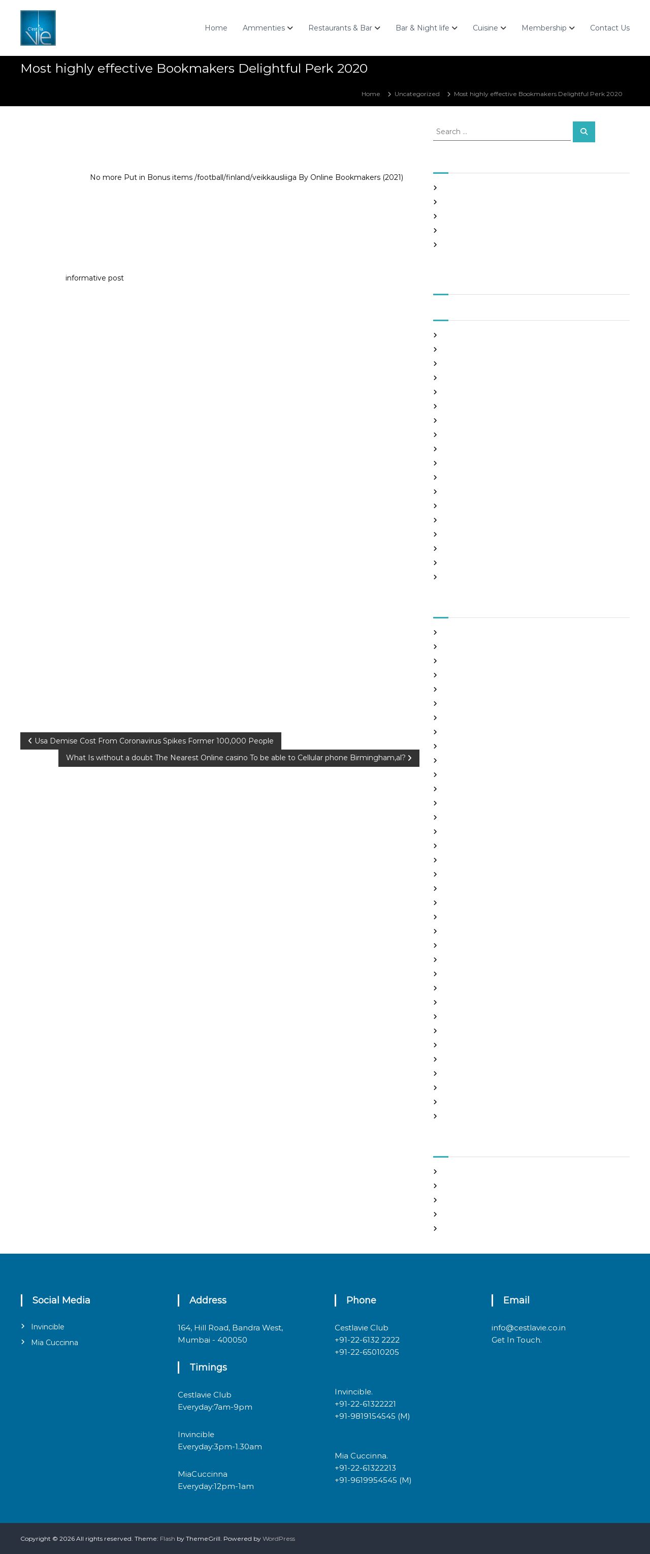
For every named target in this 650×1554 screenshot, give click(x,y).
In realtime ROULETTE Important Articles (505, 216)
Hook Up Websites (470, 846)
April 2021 (458, 406)
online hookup (464, 1002)
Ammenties (264, 28)
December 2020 (469, 463)
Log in (452, 1186)
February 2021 (464, 435)
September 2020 (470, 506)
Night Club (459, 988)
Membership (544, 28)
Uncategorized (417, 94)
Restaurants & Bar (340, 28)
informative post (95, 278)
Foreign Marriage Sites (477, 803)
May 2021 (457, 392)
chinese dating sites (473, 732)
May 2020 (458, 563)
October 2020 (464, 491)
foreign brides (464, 789)
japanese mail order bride (482, 874)
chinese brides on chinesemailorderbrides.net (512, 718)
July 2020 (458, 534)
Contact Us (610, 28)
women (455, 1116)
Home (216, 28)
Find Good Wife (466, 775)
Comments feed (468, 1214)
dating (453, 760)
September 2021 (468, 335)
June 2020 (459, 548)
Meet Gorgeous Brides (477, 974)
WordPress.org (465, 1228)
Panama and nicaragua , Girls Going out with (510, 202)
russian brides (463, 1031)
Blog (450, 675)
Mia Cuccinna (54, 1342)
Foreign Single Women (478, 817)
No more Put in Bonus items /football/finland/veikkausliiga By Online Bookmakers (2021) (246, 177)
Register (456, 1171)
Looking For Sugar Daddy (481, 917)
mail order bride (468, 931)
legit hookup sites (469, 903)
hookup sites (462, 860)
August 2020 (463, 520)
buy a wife (459, 703)
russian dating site (470, 1045)
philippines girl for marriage (485, 1016)
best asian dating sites (476, 632)
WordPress (279, 1538)
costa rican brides (469, 746)
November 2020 (468, 477)
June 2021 (458, 378)
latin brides (460, 888)
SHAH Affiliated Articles (478, 188)
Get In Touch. (517, 1340)
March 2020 (461, 577)
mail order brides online (479, 945)
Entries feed (461, 1200)
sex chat (455, 1059)
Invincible (47, 1326)
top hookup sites (468, 1073)
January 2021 (463, 449)
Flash (167, 1538)
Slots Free (458, 230)
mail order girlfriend (473, 960)
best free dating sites (475, 646)
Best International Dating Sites (489, 661)
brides (452, 689)
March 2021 (460, 420)
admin (93, 136)
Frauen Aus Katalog (472, 831)
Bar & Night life (422, 28)
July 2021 (457, 363)
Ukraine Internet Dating (479, 1088)
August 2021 (461, 349)
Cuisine (485, 28)
